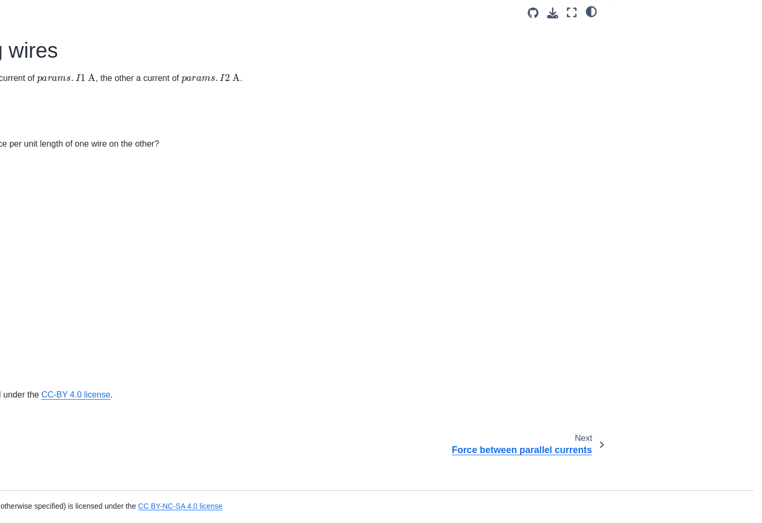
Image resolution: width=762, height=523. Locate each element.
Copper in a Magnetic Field (67, 351)
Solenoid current (50, 334)
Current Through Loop (59, 301)
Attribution (636, 76)
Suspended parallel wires (64, 267)
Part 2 (629, 62)
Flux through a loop (54, 19)
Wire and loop (45, 284)
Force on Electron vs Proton (69, 183)
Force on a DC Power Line (67, 167)
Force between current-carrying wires (79, 110)
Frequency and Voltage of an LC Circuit (76, 492)
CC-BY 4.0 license (541, 422)
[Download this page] (553, 13)
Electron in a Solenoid (59, 87)
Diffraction (39, 396)
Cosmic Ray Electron (57, 36)
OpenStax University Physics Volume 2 (323, 422)
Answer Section (653, 47)
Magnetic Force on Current (67, 234)
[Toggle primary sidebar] (176, 12)
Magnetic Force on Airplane (68, 217)
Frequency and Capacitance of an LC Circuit (85, 463)
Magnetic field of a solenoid (68, 317)
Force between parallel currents (75, 133)
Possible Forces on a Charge (71, 250)
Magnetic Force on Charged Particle (83, 53)
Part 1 (629, 32)
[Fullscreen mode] (572, 12)
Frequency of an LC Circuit (67, 440)
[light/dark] (591, 11)
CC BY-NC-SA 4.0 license (493, 506)
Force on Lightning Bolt (61, 200)
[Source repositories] (533, 13)
